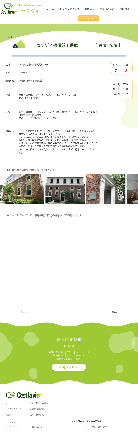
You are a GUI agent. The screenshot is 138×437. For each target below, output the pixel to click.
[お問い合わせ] (88, 18)
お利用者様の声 (37, 409)
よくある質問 (11, 427)
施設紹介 (10, 415)
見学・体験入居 (37, 415)
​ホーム (9, 403)
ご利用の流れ (11, 423)
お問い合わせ (36, 427)
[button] (110, 312)
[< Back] (14, 37)
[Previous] (30, 312)
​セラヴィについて (13, 409)
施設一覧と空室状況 (39, 403)
